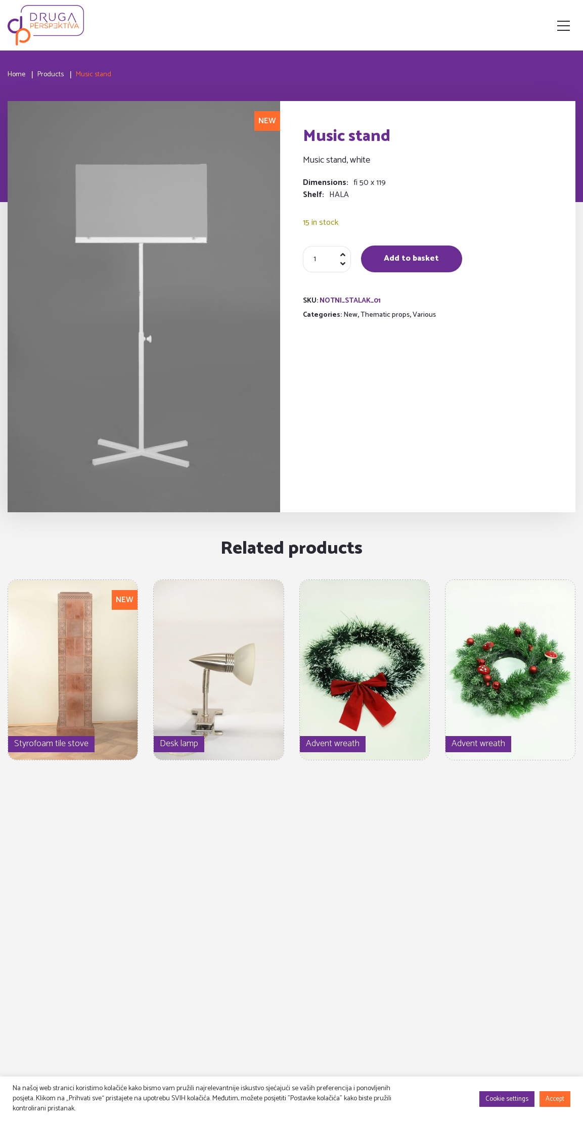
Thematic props (385, 315)
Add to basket (411, 258)
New (350, 315)
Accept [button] (555, 1099)
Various (424, 315)
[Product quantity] (327, 259)
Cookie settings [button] (506, 1099)
